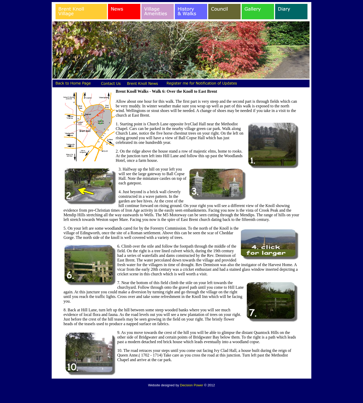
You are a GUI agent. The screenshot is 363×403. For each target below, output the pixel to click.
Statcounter (181, 394)
